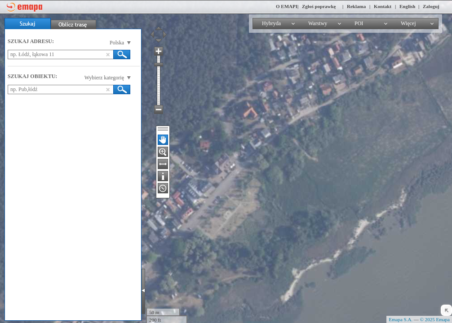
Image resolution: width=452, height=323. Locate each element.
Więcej (408, 23)
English (407, 6)
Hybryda (271, 23)
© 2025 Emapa (435, 319)
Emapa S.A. (400, 319)
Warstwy (317, 23)
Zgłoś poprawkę (319, 6)
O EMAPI (286, 6)
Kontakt (382, 6)
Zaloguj (431, 6)
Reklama (356, 6)
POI (359, 23)
